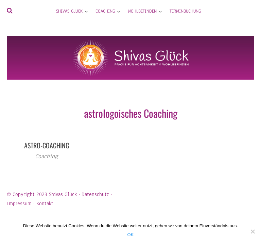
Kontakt (44, 203)
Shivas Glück (69, 11)
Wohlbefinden (142, 11)
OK (130, 234)
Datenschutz (95, 194)
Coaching (105, 11)
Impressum (19, 203)
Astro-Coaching (46, 145)
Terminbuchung (185, 11)
